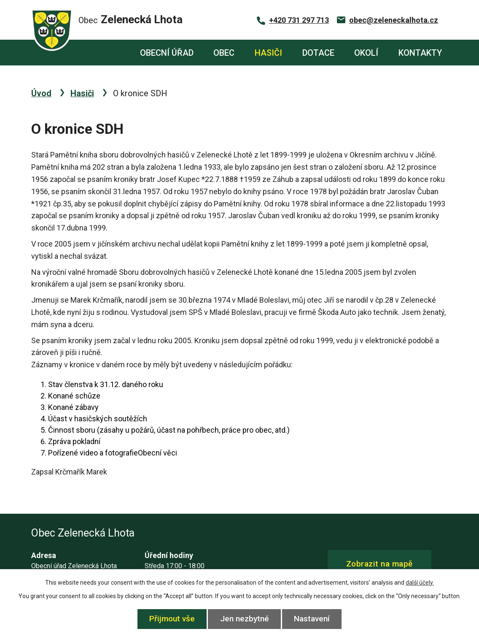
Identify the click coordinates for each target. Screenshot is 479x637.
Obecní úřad (167, 53)
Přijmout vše (172, 618)
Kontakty (420, 53)
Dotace (318, 53)
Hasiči (268, 53)
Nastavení (312, 618)
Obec (223, 53)
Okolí (366, 53)
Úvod (115, 52)
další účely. (420, 582)
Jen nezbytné (244, 618)
